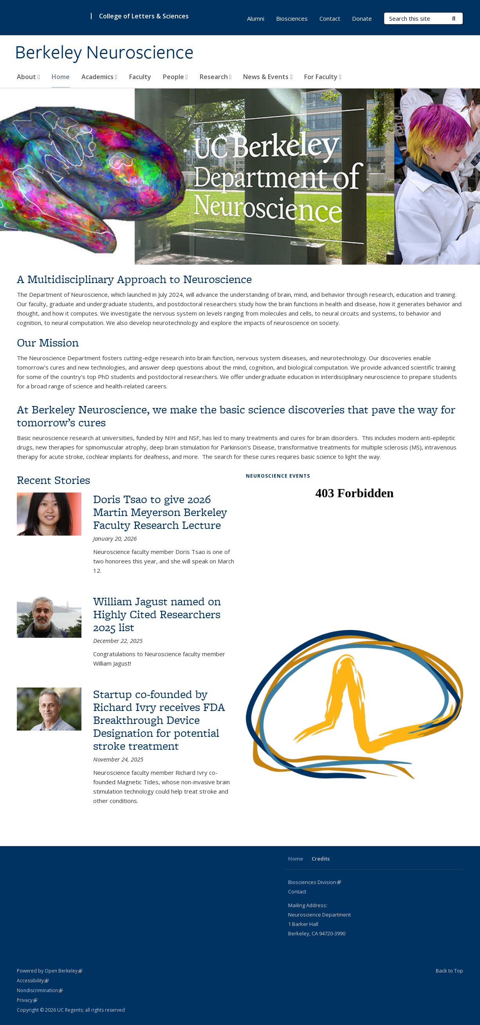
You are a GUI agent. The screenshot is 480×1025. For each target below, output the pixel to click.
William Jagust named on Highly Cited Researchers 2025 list (157, 614)
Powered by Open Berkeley (49, 970)
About (28, 76)
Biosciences (292, 18)
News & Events (267, 76)
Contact (329, 18)
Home (61, 76)
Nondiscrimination (40, 990)
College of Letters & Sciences (144, 16)
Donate (362, 18)
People (175, 76)
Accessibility (33, 980)
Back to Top (449, 970)
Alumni (255, 18)
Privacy (27, 1000)
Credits (321, 858)
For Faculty (322, 76)
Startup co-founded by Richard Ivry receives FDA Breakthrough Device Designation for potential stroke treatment (159, 720)
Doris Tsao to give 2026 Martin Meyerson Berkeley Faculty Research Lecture (160, 512)
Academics (99, 76)
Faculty (140, 76)
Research (216, 76)
